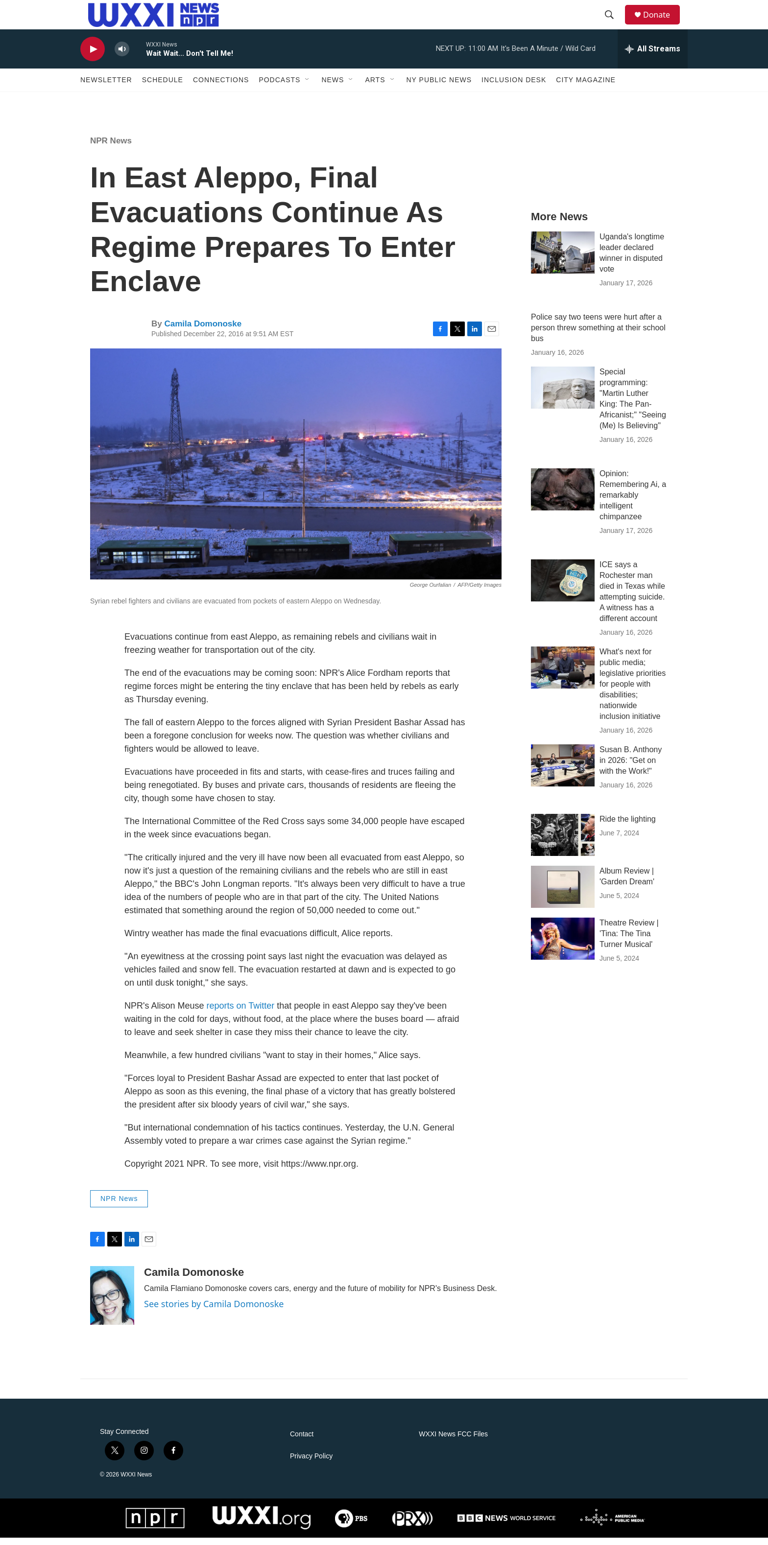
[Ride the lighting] (563, 842)
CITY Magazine (586, 87)
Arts (375, 87)
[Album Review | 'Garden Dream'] (563, 894)
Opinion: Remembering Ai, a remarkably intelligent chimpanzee (633, 502)
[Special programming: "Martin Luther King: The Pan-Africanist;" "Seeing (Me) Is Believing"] (563, 395)
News (332, 87)
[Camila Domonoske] (112, 1302)
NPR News (111, 148)
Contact (301, 1441)
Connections (221, 87)
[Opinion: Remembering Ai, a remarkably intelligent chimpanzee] (563, 497)
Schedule (162, 87)
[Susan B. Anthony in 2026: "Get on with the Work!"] (563, 773)
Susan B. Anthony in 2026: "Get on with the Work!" (631, 768)
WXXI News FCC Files (453, 1441)
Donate (663, 18)
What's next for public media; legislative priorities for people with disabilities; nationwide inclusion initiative (633, 691)
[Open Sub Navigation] (308, 87)
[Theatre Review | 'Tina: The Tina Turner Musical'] (563, 946)
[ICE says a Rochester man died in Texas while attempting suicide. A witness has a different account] (563, 588)
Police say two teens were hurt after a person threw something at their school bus (598, 335)
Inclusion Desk (513, 87)
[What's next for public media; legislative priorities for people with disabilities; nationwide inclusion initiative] (563, 675)
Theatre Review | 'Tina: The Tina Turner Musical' (629, 941)
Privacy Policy (311, 1463)
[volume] (122, 57)
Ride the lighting (628, 826)
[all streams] (653, 56)
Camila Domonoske (202, 331)
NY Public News (439, 87)
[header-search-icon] (613, 18)
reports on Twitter (241, 1013)
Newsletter (106, 87)
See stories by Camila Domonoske (214, 1311)
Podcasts (279, 87)
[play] (92, 56)
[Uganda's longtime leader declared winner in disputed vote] (563, 260)
